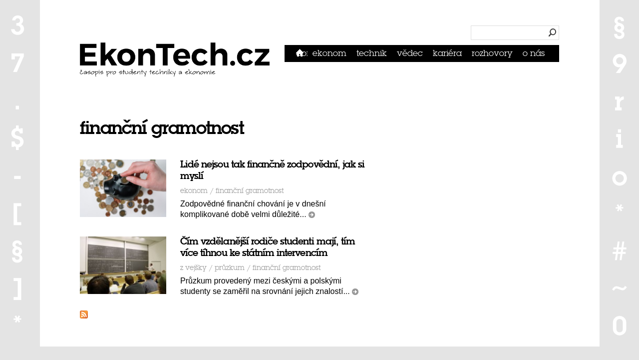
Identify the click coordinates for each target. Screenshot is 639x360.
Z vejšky (193, 268)
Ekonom (329, 53)
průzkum (230, 268)
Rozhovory (492, 53)
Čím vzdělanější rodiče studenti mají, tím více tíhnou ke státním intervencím (267, 247)
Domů (302, 53)
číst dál (312, 215)
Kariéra (447, 53)
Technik (371, 53)
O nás (534, 53)
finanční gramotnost (250, 190)
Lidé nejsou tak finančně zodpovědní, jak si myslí (272, 170)
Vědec (410, 53)
